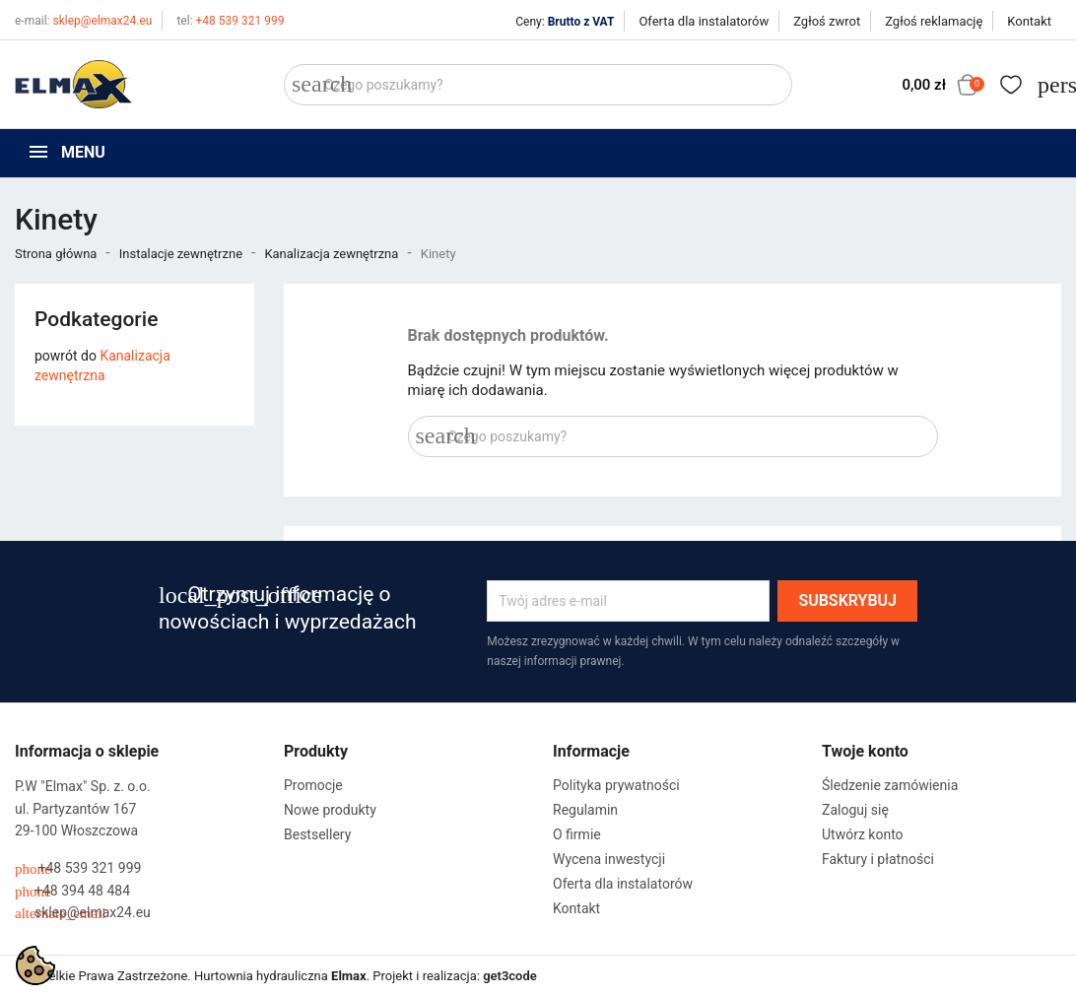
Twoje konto (865, 751)
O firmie (577, 834)
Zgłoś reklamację (933, 21)
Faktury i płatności (878, 859)
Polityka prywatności (616, 785)
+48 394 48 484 (72, 891)
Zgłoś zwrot (826, 21)
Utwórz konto (863, 834)
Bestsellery (317, 834)
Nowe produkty (330, 810)
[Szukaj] (538, 84)
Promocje (313, 785)
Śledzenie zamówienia (890, 785)
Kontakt (1029, 21)
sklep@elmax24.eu (83, 21)
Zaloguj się (855, 810)
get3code (510, 975)
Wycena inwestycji (609, 859)
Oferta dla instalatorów (704, 21)
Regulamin (585, 810)
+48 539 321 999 (230, 21)
